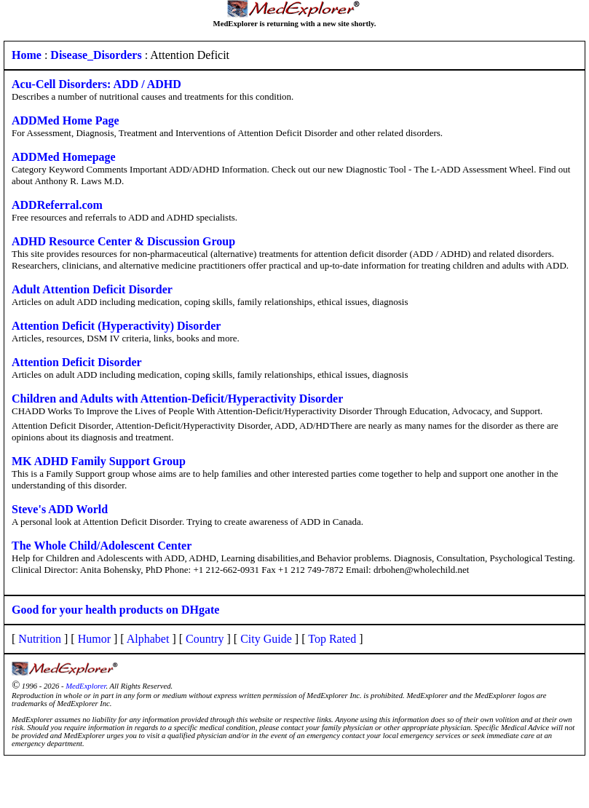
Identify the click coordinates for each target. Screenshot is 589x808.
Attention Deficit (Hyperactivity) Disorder (116, 326)
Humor (94, 639)
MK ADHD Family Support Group (99, 461)
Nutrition (39, 639)
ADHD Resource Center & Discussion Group (123, 241)
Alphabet (148, 639)
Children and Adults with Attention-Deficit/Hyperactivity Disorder (177, 398)
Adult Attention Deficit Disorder (92, 289)
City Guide (266, 639)
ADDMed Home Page (65, 120)
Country (205, 639)
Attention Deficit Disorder (77, 362)
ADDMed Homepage (64, 157)
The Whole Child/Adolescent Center (101, 545)
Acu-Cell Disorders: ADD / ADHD (96, 84)
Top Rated (332, 639)
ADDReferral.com (57, 205)
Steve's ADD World (60, 509)
